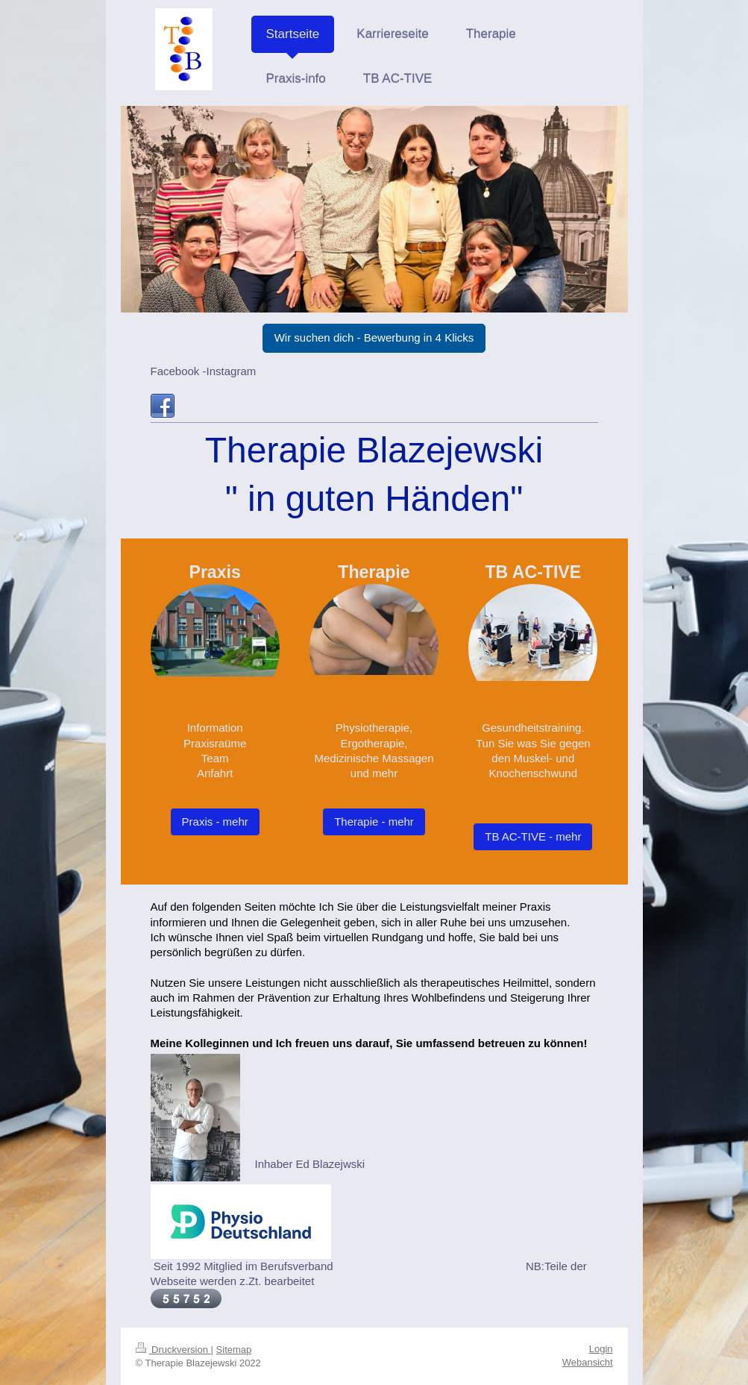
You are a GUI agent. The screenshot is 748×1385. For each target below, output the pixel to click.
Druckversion (173, 1349)
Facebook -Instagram (204, 371)
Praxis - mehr (215, 821)
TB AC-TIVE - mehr (533, 836)
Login (601, 1348)
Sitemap (234, 1349)
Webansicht (587, 1362)
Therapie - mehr (374, 821)
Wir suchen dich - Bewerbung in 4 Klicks (374, 337)
